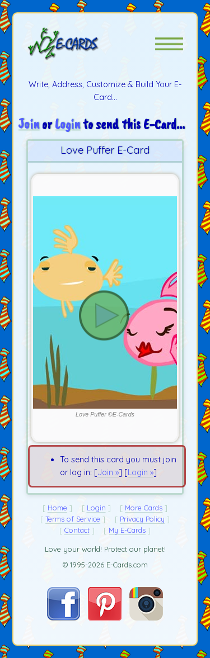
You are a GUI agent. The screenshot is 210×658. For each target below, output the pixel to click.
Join (28, 123)
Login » (140, 472)
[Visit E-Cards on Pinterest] (105, 618)
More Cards (143, 507)
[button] (169, 44)
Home (57, 507)
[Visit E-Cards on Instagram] (146, 618)
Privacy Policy (142, 518)
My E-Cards (127, 530)
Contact (77, 530)
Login (67, 123)
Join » (108, 472)
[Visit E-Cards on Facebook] (63, 618)
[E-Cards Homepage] (83, 43)
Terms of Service (72, 518)
